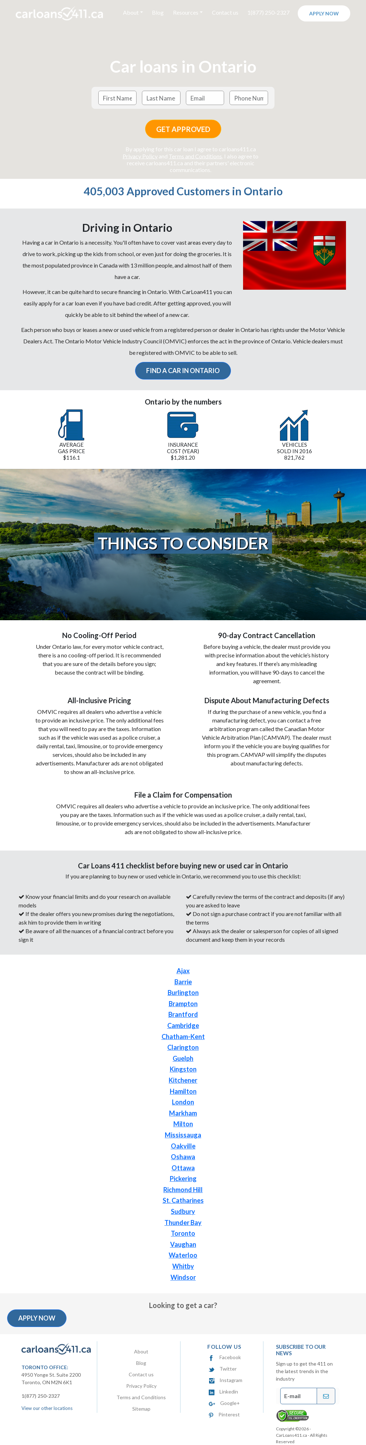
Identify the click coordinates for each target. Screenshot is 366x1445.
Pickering (183, 1178)
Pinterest (224, 1414)
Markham (183, 1113)
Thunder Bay (183, 1222)
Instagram (225, 1380)
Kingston (183, 1069)
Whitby (183, 1266)
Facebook (225, 1357)
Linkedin (223, 1391)
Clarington (183, 1047)
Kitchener (183, 1080)
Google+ (224, 1403)
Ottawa (183, 1168)
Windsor (183, 1277)
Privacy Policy (140, 155)
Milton (183, 1124)
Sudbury (183, 1211)
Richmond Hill (183, 1190)
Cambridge (183, 1025)
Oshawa (183, 1157)
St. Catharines (183, 1200)
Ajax (183, 971)
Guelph (183, 1058)
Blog (158, 12)
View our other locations (47, 1408)
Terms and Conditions (195, 155)
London (183, 1102)
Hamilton (183, 1091)
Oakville (183, 1146)
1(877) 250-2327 (268, 12)
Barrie (183, 982)
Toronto (183, 1233)
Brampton (183, 1004)
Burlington (183, 992)
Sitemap (141, 1409)
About (141, 1351)
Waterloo (183, 1255)
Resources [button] (185, 12)
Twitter (223, 1369)
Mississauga (183, 1135)
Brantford (183, 1014)
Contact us (225, 12)
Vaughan (183, 1244)
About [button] (131, 12)
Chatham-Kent (183, 1036)
